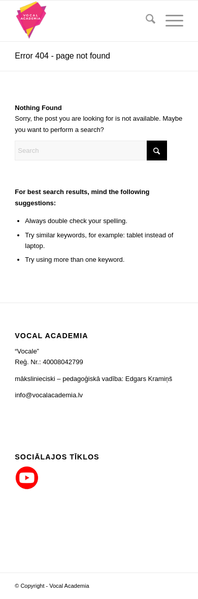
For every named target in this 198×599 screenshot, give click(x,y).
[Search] (145, 21)
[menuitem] (145, 21)
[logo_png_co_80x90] (82, 21)
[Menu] (169, 21)
